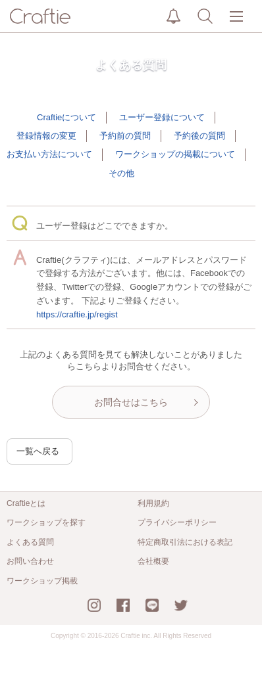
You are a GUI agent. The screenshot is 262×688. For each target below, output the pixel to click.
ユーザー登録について (162, 117)
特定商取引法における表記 (185, 542)
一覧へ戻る (37, 451)
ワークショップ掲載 (42, 580)
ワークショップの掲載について (175, 154)
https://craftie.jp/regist (77, 314)
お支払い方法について (49, 154)
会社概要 (153, 561)
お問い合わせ (30, 561)
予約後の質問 (199, 136)
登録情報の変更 (46, 136)
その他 (121, 173)
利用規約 (153, 503)
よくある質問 (30, 542)
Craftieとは (26, 503)
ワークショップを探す (46, 522)
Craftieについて (66, 117)
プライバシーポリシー (177, 522)
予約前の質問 (125, 136)
